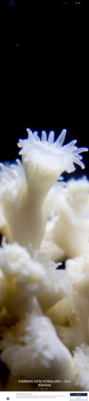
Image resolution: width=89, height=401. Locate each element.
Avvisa (78, 393)
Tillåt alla (79, 385)
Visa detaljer (67, 398)
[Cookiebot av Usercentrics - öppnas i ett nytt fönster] (8, 399)
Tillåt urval (78, 389)
